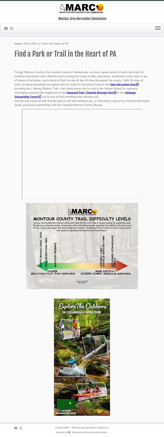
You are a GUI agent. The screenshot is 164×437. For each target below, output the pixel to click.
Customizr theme (99, 432)
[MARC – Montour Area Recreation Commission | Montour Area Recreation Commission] (82, 9)
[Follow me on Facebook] (7, 28)
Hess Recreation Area (124, 84)
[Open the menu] (158, 28)
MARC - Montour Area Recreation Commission (86, 427)
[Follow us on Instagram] (13, 28)
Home (17, 43)
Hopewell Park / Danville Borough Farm (91, 92)
